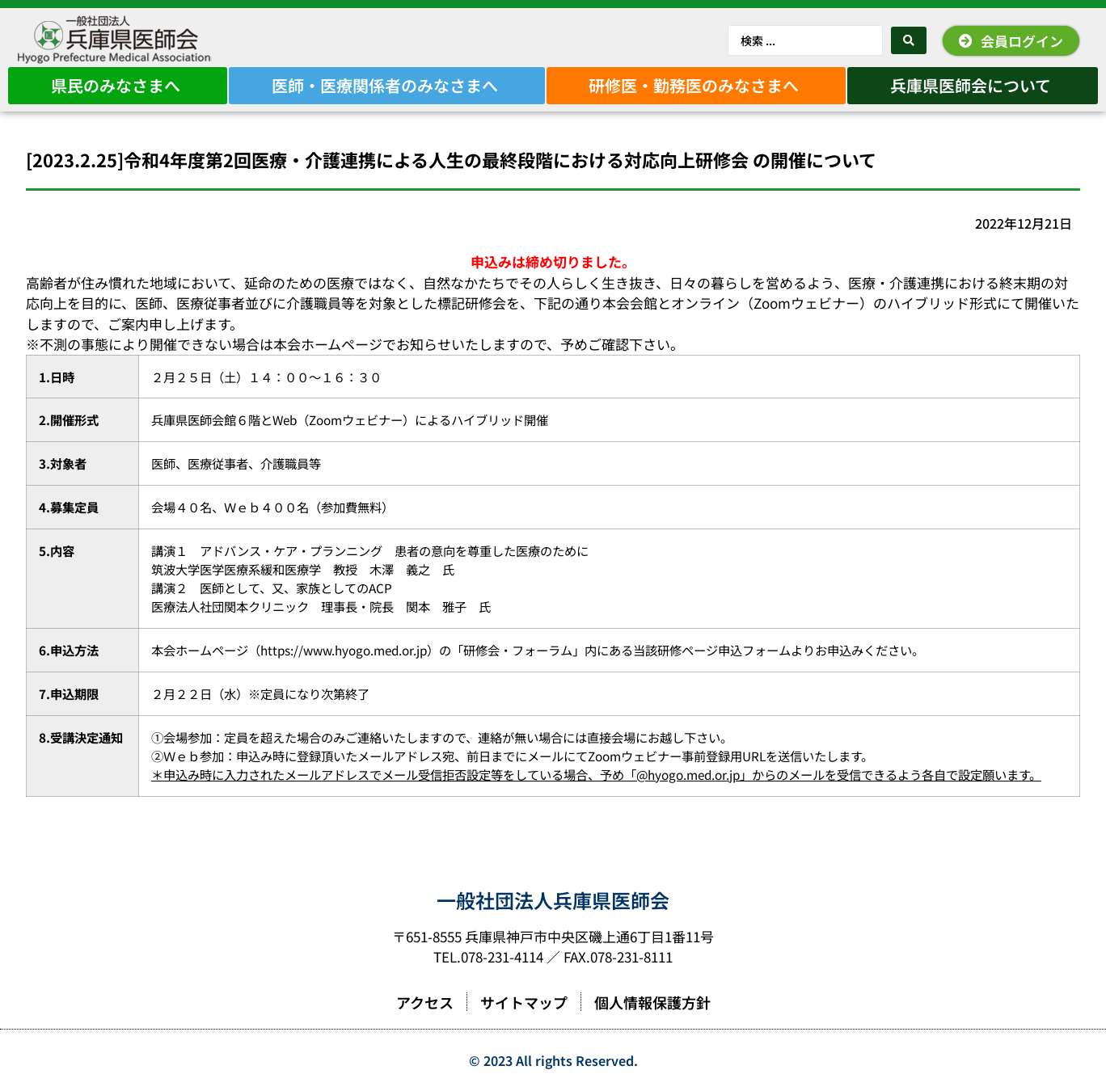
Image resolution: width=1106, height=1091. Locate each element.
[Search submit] (909, 40)
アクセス (425, 1002)
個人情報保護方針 (652, 1002)
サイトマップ (524, 1002)
